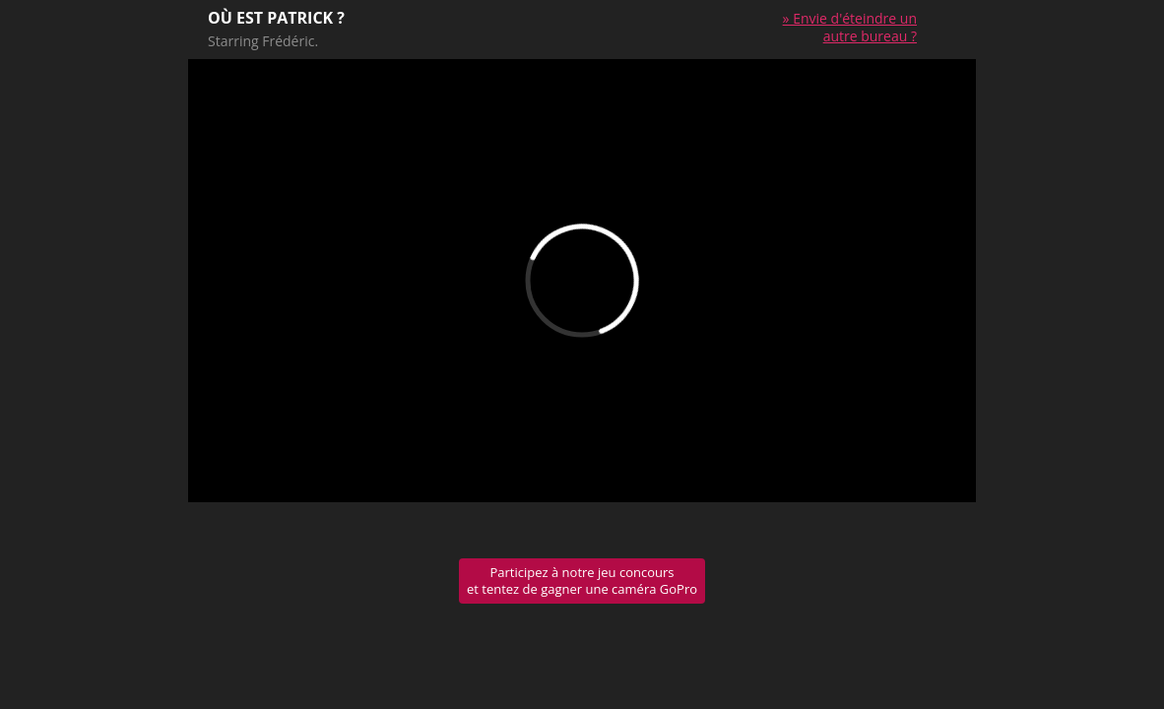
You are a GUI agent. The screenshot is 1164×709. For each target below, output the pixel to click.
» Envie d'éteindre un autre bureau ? (850, 27)
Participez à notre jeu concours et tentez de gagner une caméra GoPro (582, 580)
